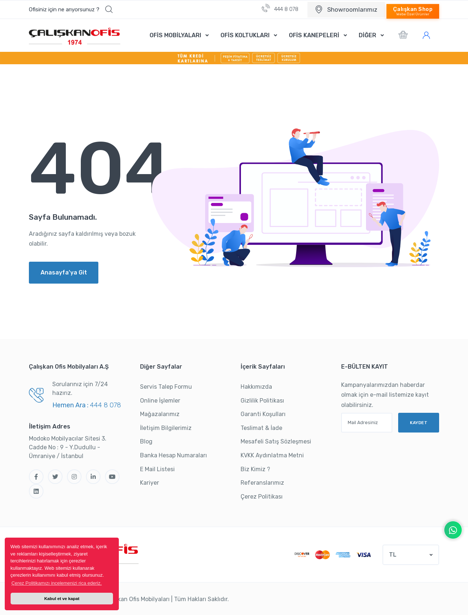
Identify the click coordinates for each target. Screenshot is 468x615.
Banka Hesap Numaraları (173, 455)
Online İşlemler (160, 400)
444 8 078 (280, 8)
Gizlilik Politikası (262, 400)
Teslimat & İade (261, 427)
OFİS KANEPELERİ (314, 35)
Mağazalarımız (160, 414)
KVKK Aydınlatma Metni (272, 455)
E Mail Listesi (157, 469)
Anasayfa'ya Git (64, 272)
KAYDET (419, 422)
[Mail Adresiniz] (366, 423)
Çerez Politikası (262, 496)
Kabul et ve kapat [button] (61, 598)
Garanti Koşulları (263, 414)
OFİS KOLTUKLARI (244, 35)
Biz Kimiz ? (255, 469)
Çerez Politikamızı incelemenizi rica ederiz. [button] (56, 583)
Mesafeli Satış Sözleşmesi (276, 441)
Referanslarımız (262, 482)
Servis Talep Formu (166, 386)
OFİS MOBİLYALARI (175, 35)
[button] (71, 9)
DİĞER (367, 35)
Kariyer (149, 482)
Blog (146, 441)
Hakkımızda (256, 386)
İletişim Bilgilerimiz (166, 427)
